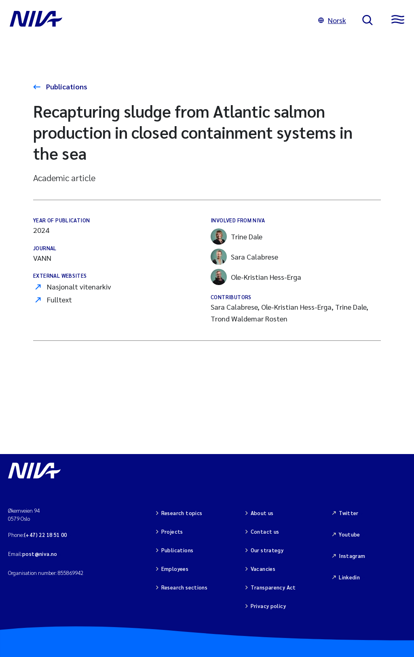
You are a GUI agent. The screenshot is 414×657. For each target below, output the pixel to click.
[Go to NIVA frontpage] (156, 20)
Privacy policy (268, 605)
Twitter (349, 512)
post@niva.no (39, 553)
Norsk (332, 20)
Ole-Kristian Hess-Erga (256, 277)
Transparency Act (273, 587)
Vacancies (263, 568)
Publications (65, 86)
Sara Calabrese (244, 257)
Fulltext (59, 299)
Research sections (184, 587)
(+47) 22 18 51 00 (45, 534)
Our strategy (267, 550)
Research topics (182, 512)
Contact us (265, 531)
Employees (175, 568)
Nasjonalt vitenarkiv (79, 286)
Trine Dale (236, 236)
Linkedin (349, 577)
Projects (172, 531)
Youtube (349, 534)
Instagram (352, 555)
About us (262, 512)
